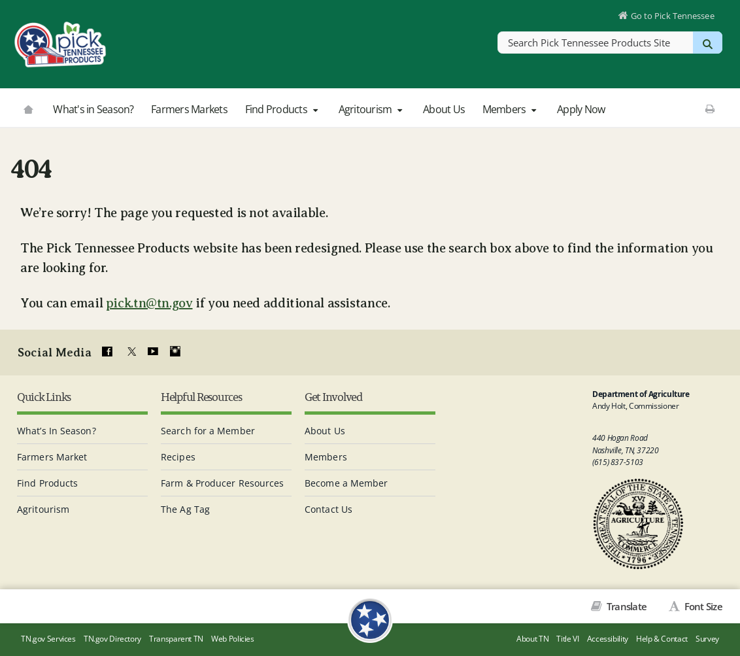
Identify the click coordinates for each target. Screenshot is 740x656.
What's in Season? (93, 109)
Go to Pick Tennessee (673, 16)
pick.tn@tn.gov (149, 303)
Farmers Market (52, 457)
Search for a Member (208, 430)
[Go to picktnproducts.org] (28, 108)
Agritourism (372, 109)
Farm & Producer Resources (222, 483)
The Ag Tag (185, 509)
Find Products (283, 109)
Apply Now (581, 109)
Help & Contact (662, 638)
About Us (444, 109)
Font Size (702, 606)
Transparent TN (176, 638)
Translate (626, 606)
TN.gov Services (48, 638)
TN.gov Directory (112, 638)
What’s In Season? (56, 430)
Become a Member (346, 483)
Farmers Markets (189, 109)
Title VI (567, 638)
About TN (532, 638)
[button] (315, 110)
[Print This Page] (709, 108)
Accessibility (607, 638)
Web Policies (232, 638)
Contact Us (328, 509)
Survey (707, 638)
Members (511, 109)
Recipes (178, 457)
